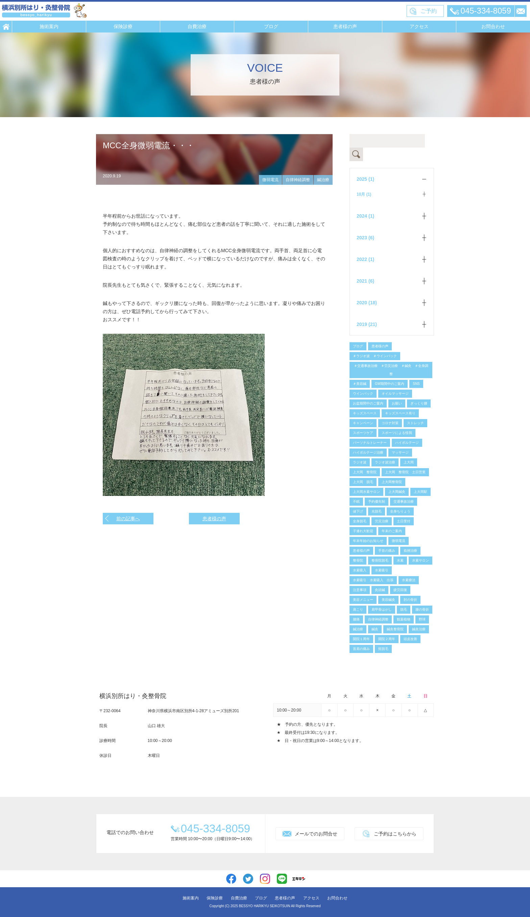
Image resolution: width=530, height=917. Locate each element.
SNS (416, 384)
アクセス (419, 26)
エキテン (298, 878)
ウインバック (363, 393)
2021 (365, 281)
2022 (365, 259)
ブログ (271, 26)
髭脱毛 (383, 649)
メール (521, 11)
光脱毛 (376, 511)
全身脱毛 (359, 521)
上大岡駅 (420, 492)
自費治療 (197, 26)
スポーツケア (363, 433)
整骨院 (358, 560)
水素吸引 (381, 570)
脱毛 (403, 609)
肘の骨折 (410, 600)
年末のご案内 (392, 531)
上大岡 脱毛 (363, 482)
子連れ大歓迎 (363, 531)
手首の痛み (386, 550)
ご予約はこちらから (395, 833)
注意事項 (359, 590)
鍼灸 (374, 629)
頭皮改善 (410, 639)
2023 (365, 237)
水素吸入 (359, 570)
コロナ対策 (390, 423)
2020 (367, 302)
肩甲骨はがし (381, 609)
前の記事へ (128, 518)
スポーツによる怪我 (397, 433)
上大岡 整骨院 (365, 472)
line (281, 878)
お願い (397, 403)
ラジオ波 (359, 462)
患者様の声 (345, 26)
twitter (248, 878)
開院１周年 (361, 639)
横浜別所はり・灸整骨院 (44, 10)
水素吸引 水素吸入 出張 (373, 580)
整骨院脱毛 (379, 560)
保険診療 (123, 26)
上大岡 (409, 462)
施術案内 (49, 26)
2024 (365, 216)
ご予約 (428, 11)
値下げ (358, 511)
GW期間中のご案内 (389, 384)
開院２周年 (386, 639)
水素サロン (420, 560)
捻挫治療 (410, 550)
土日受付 (403, 521)
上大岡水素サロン (366, 492)
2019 (367, 324)
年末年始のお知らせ (368, 541)
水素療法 (408, 580)
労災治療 (381, 521)
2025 (365, 179)
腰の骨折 (422, 609)
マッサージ (400, 452)
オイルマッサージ (395, 393)
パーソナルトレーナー (370, 442)
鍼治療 (323, 179)
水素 (400, 560)
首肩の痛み (361, 649)
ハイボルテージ (407, 442)
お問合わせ (493, 26)
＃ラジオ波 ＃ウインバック (375, 356)
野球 (422, 619)
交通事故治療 (403, 501)
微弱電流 (270, 179)
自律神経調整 (298, 179)
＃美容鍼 (359, 384)
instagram (265, 878)
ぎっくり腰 (418, 403)
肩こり (358, 609)
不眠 (356, 501)
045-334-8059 (486, 10)
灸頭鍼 (380, 590)
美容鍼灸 (388, 600)
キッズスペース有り (400, 413)
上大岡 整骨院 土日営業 (405, 472)
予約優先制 (376, 501)
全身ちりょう (400, 511)
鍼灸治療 (419, 629)
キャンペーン (363, 423)
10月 (364, 194)
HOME (6, 26)
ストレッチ (415, 423)
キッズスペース (365, 413)
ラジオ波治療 (385, 462)
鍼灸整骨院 (395, 629)
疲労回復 (400, 590)
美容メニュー (363, 600)
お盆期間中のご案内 (368, 403)
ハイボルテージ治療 (368, 452)
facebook (231, 878)
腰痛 (356, 619)
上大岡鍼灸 (396, 492)
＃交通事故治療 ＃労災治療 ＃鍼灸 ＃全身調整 (391, 370)
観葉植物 (403, 619)
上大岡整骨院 (392, 482)
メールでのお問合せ (316, 833)
